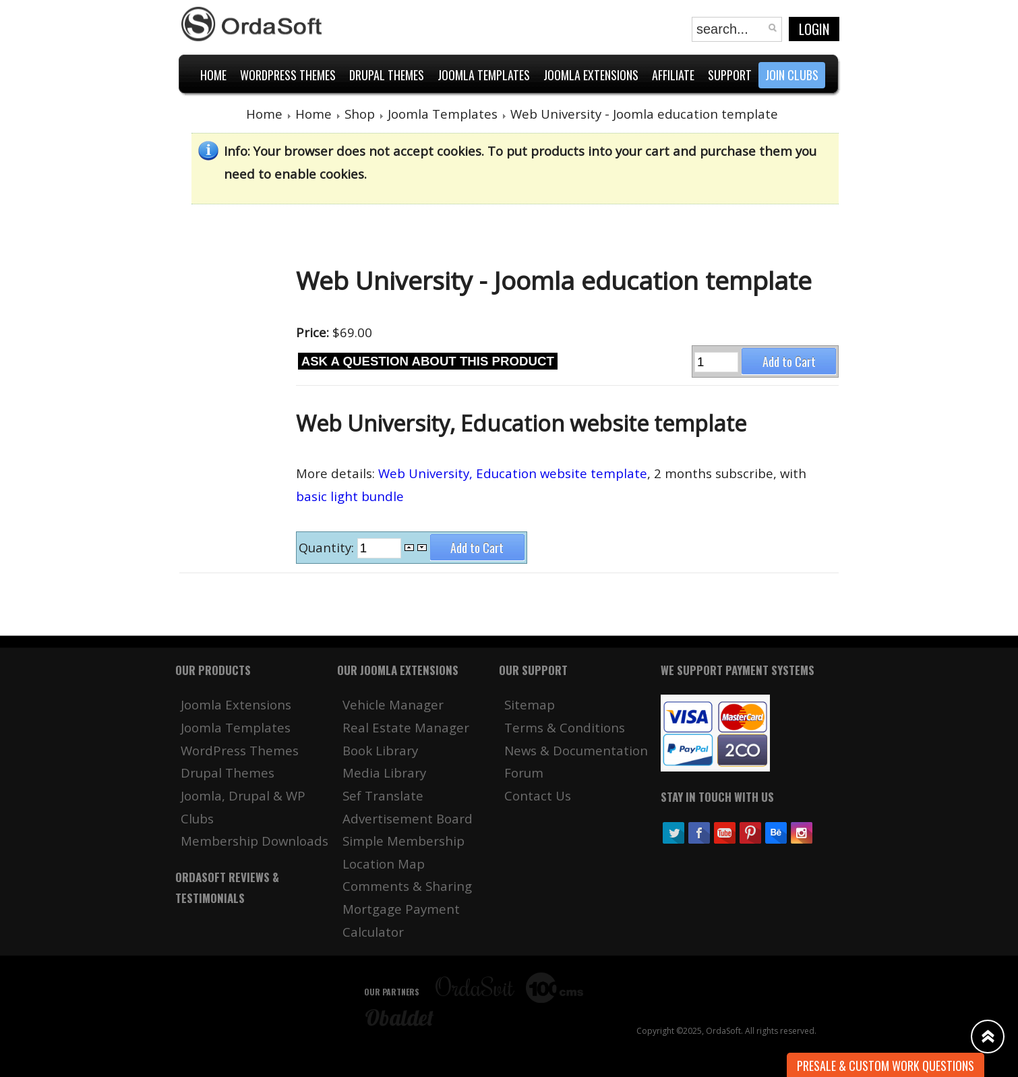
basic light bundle (350, 496)
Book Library (380, 750)
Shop (360, 113)
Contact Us (537, 795)
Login (814, 29)
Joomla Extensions (236, 704)
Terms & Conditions (564, 727)
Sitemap (529, 704)
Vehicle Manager (393, 704)
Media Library (384, 772)
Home (264, 113)
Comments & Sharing (407, 885)
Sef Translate (382, 795)
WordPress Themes (240, 750)
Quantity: (328, 547)
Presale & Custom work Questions (885, 1065)
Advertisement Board (407, 818)
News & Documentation (576, 750)
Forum (523, 772)
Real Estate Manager (405, 727)
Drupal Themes (227, 772)
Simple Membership (403, 840)
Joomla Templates (443, 113)
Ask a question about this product (427, 361)
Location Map (383, 863)
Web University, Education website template (512, 473)
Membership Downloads (254, 840)
